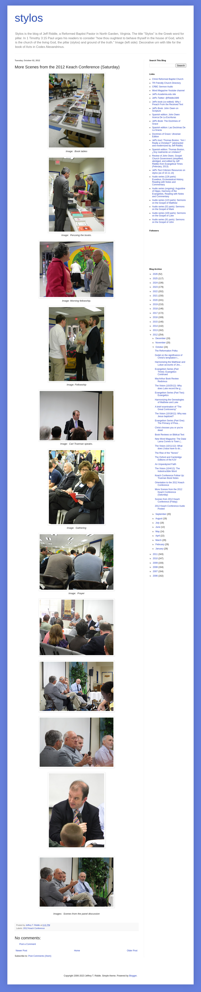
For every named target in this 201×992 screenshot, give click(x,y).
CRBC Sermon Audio (162, 86)
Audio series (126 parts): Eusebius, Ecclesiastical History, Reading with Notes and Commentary (168, 180)
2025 (155, 278)
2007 (155, 571)
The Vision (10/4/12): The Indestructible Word (167, 469)
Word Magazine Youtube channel (168, 90)
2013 (155, 330)
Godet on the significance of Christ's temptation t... (168, 356)
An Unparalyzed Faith (165, 464)
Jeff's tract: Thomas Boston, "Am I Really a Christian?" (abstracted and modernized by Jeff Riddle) (168, 143)
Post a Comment (27, 944)
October (159, 347)
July (157, 523)
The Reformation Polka (166, 350)
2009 (155, 563)
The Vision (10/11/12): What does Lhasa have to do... (168, 447)
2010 (155, 558)
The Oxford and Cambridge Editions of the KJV (168, 458)
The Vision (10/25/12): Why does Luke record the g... (168, 387)
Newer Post (21, 950)
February (160, 544)
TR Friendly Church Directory (166, 83)
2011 (155, 554)
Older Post (132, 950)
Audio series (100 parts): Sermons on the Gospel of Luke (169, 214)
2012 (155, 334)
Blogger (133, 975)
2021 (155, 295)
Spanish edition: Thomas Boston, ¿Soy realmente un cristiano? (168, 150)
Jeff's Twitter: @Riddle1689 (165, 98)
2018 (155, 308)
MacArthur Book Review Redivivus (167, 380)
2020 (155, 300)
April (157, 535)
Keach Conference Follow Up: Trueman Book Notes (169, 476)
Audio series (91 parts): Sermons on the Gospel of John (168, 220)
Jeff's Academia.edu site (164, 94)
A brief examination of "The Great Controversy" (168, 408)
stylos (29, 18)
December (160, 338)
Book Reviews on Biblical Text (169, 434)
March (158, 540)
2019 (155, 304)
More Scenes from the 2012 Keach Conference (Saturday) (168, 492)
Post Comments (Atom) (39, 956)
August (159, 518)
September (161, 514)
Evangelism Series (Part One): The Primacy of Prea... (170, 421)
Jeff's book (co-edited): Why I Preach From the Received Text (167, 103)
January (159, 548)
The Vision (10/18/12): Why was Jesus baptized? (170, 414)
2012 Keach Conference (34, 928)
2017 (155, 313)
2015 (155, 321)
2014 (155, 326)
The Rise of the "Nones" (167, 453)
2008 (155, 567)
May (157, 531)
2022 (155, 291)
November (160, 342)
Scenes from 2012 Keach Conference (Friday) (167, 500)
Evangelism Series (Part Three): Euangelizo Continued (167, 372)
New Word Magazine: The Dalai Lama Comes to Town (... (170, 440)
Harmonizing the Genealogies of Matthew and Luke (169, 401)
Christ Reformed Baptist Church (167, 79)
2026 (155, 274)
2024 (155, 282)
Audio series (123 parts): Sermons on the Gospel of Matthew (169, 201)
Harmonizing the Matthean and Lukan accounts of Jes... (170, 363)
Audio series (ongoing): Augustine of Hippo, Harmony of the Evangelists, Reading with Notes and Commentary (168, 192)
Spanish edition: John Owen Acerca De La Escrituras (166, 115)
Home (77, 950)
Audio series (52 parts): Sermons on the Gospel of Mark (168, 207)
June (158, 527)
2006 (155, 576)
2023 (155, 287)
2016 (155, 317)
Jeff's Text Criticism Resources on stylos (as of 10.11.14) (168, 171)
